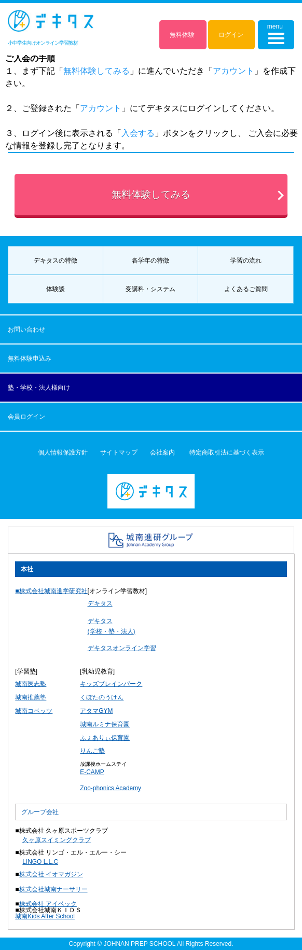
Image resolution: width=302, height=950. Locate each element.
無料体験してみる (151, 194)
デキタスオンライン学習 (122, 648)
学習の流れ (246, 260)
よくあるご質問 (246, 289)
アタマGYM (96, 710)
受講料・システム (150, 289)
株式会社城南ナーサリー (53, 889)
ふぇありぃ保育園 (105, 737)
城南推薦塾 (30, 697)
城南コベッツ (33, 710)
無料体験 (182, 34)
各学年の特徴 (150, 260)
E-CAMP (92, 772)
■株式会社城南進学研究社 (51, 591)
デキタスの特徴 (55, 260)
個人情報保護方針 (63, 452)
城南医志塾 (30, 683)
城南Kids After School (45, 916)
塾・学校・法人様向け (39, 387)
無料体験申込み (29, 358)
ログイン (230, 34)
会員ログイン (26, 416)
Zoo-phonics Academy (110, 788)
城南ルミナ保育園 (105, 724)
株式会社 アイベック (48, 903)
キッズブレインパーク (111, 683)
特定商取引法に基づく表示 (226, 452)
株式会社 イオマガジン (51, 874)
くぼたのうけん (101, 697)
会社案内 (162, 452)
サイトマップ (119, 452)
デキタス (100, 603)
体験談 (55, 289)
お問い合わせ (26, 329)
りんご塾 (92, 750)
